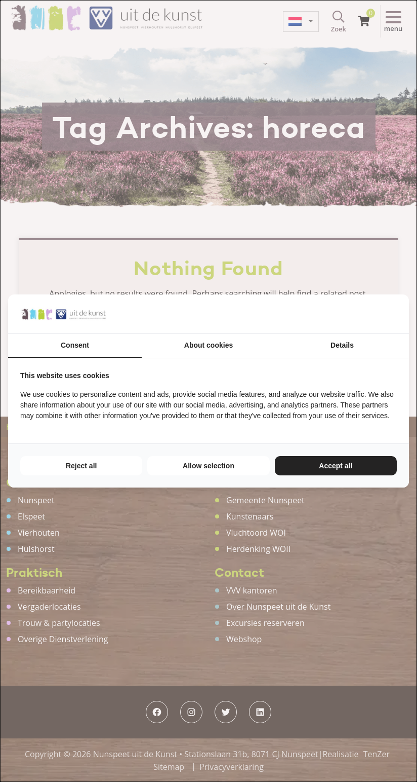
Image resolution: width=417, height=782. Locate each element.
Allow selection (208, 466)
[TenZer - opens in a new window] (396, 314)
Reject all (81, 466)
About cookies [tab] (208, 345)
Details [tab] (342, 345)
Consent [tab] (75, 345)
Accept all (335, 466)
